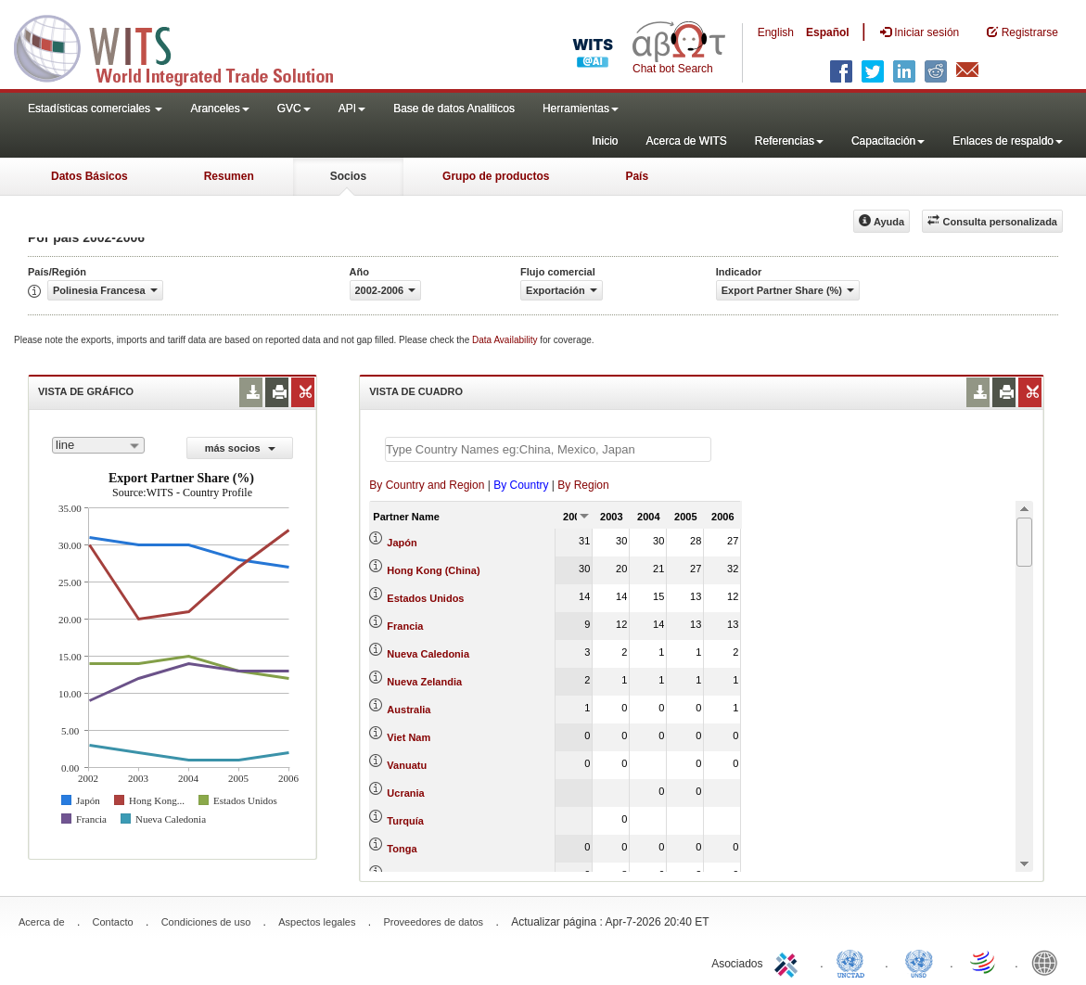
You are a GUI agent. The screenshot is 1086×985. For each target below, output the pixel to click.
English (776, 32)
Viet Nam (408, 737)
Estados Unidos (425, 598)
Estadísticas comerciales (95, 108)
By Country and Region (426, 485)
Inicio (605, 140)
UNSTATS (919, 961)
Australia (408, 709)
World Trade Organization (984, 961)
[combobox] (98, 445)
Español (828, 32)
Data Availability (506, 340)
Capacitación (888, 140)
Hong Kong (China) (433, 570)
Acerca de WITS (685, 140)
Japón (401, 542)
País (636, 176)
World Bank (1048, 961)
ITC (789, 961)
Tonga (401, 848)
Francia (405, 626)
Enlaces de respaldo (1007, 140)
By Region (582, 485)
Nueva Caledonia (428, 653)
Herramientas (581, 108)
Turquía (405, 820)
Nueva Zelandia (424, 681)
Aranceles (219, 108)
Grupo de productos (495, 176)
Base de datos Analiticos (454, 108)
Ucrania (405, 793)
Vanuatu (407, 765)
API (352, 108)
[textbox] (548, 449)
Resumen (229, 176)
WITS (185, 46)
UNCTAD (854, 961)
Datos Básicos (89, 176)
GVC (294, 108)
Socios (348, 176)
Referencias (789, 140)
